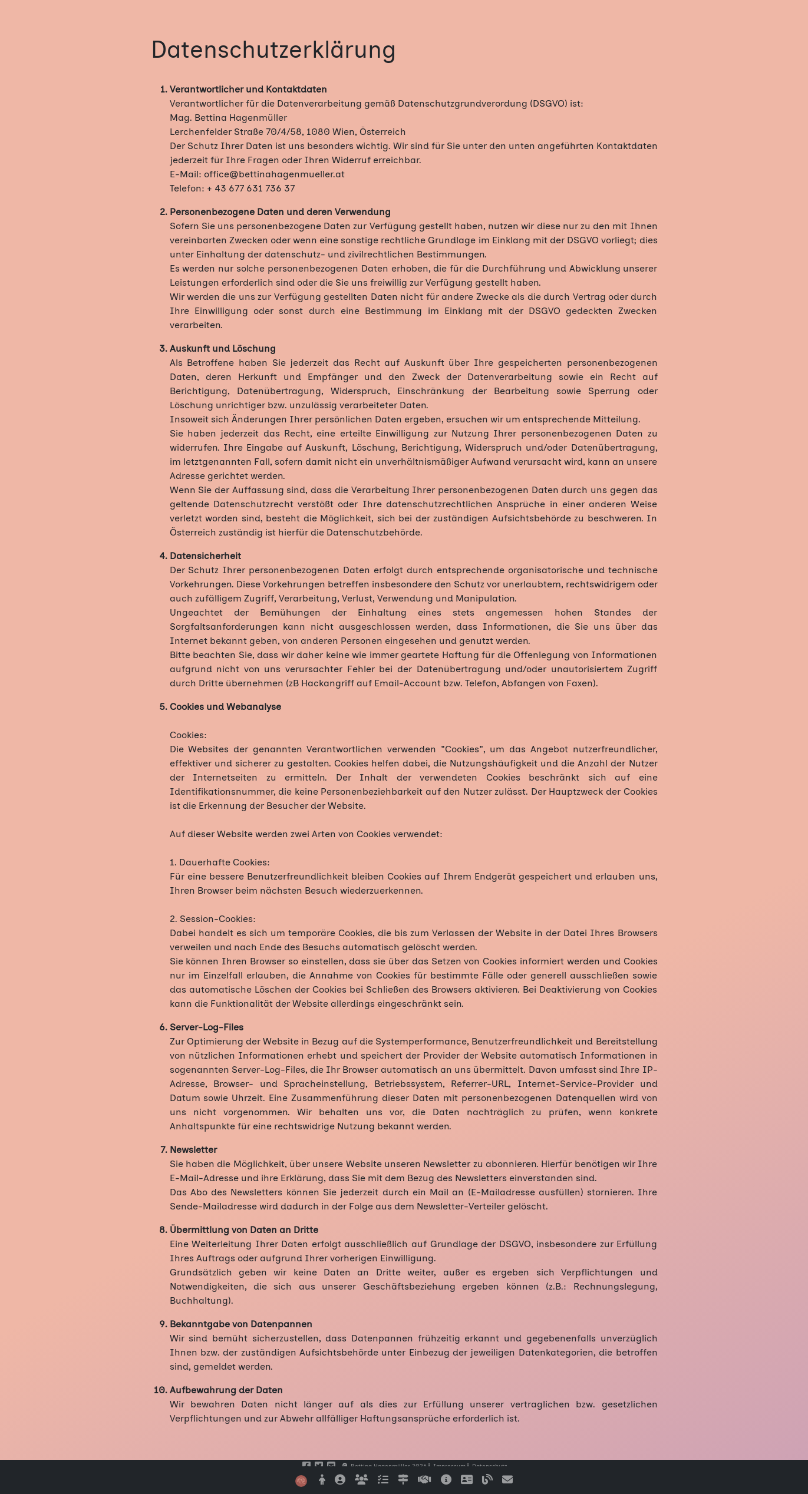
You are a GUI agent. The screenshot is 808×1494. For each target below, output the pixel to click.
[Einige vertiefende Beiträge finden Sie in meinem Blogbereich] (487, 1480)
